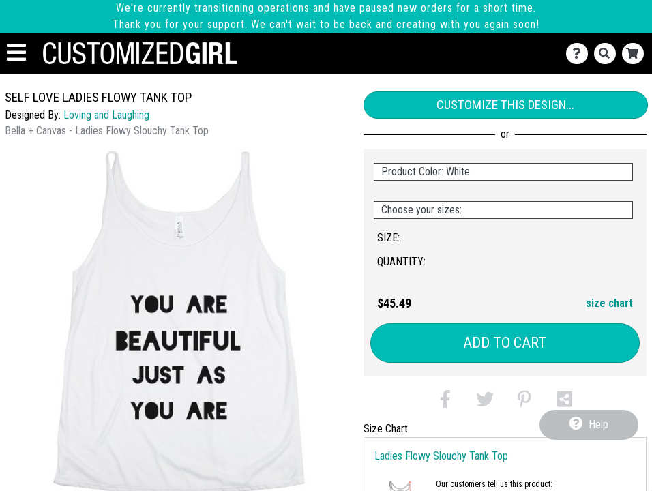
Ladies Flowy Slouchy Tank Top (441, 455)
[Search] (608, 53)
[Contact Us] (580, 53)
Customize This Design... (505, 105)
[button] (445, 402)
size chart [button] (609, 303)
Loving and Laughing (106, 114)
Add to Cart (504, 342)
